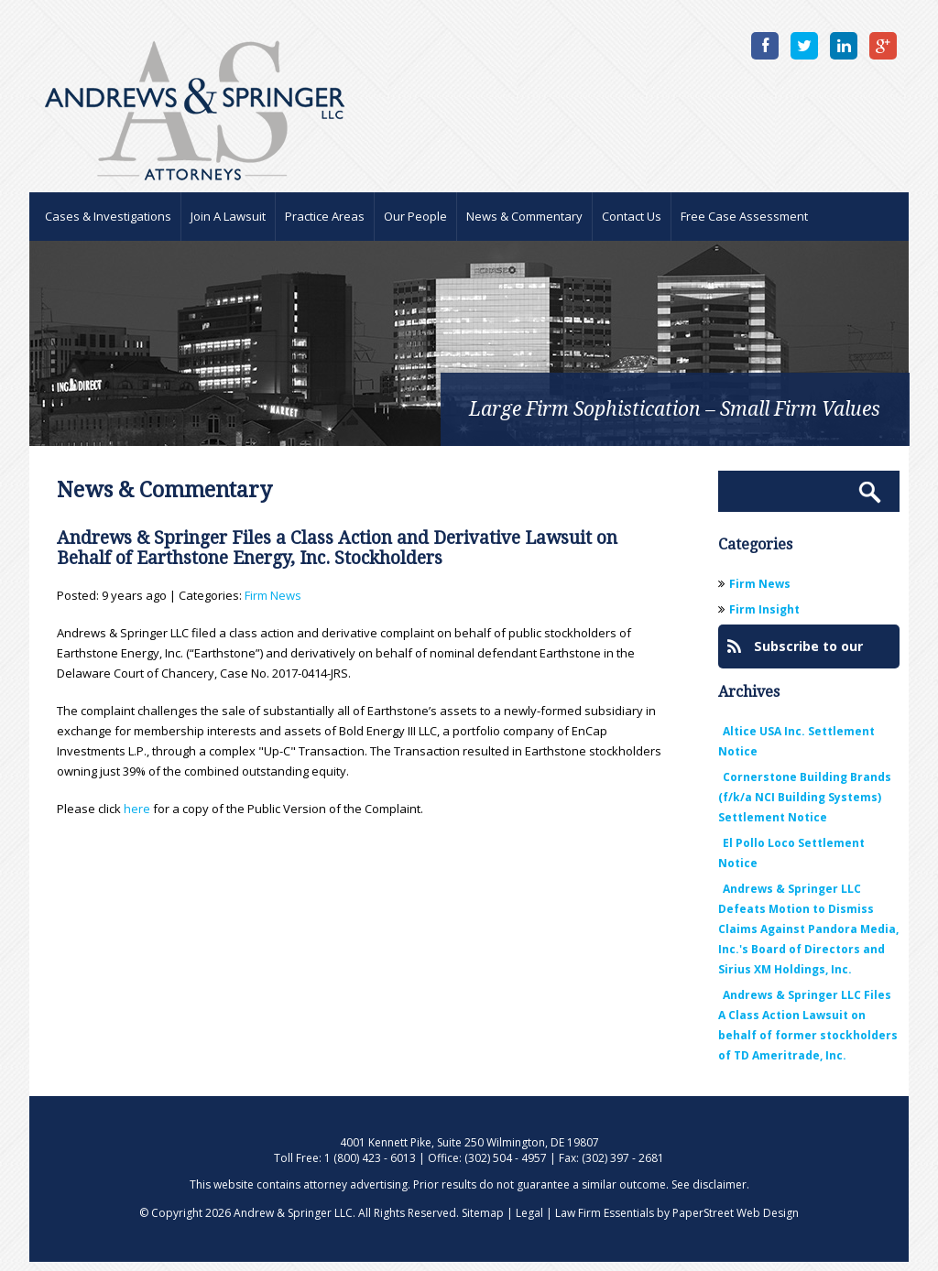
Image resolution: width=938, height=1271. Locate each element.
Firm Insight (764, 609)
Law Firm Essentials (604, 1213)
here (137, 808)
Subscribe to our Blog (795, 652)
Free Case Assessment (744, 216)
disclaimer (720, 1184)
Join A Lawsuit (228, 216)
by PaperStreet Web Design (728, 1213)
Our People (415, 216)
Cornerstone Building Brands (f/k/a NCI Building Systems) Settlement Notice (804, 797)
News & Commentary (524, 216)
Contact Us (631, 216)
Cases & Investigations (108, 216)
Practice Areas (325, 216)
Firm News (273, 595)
